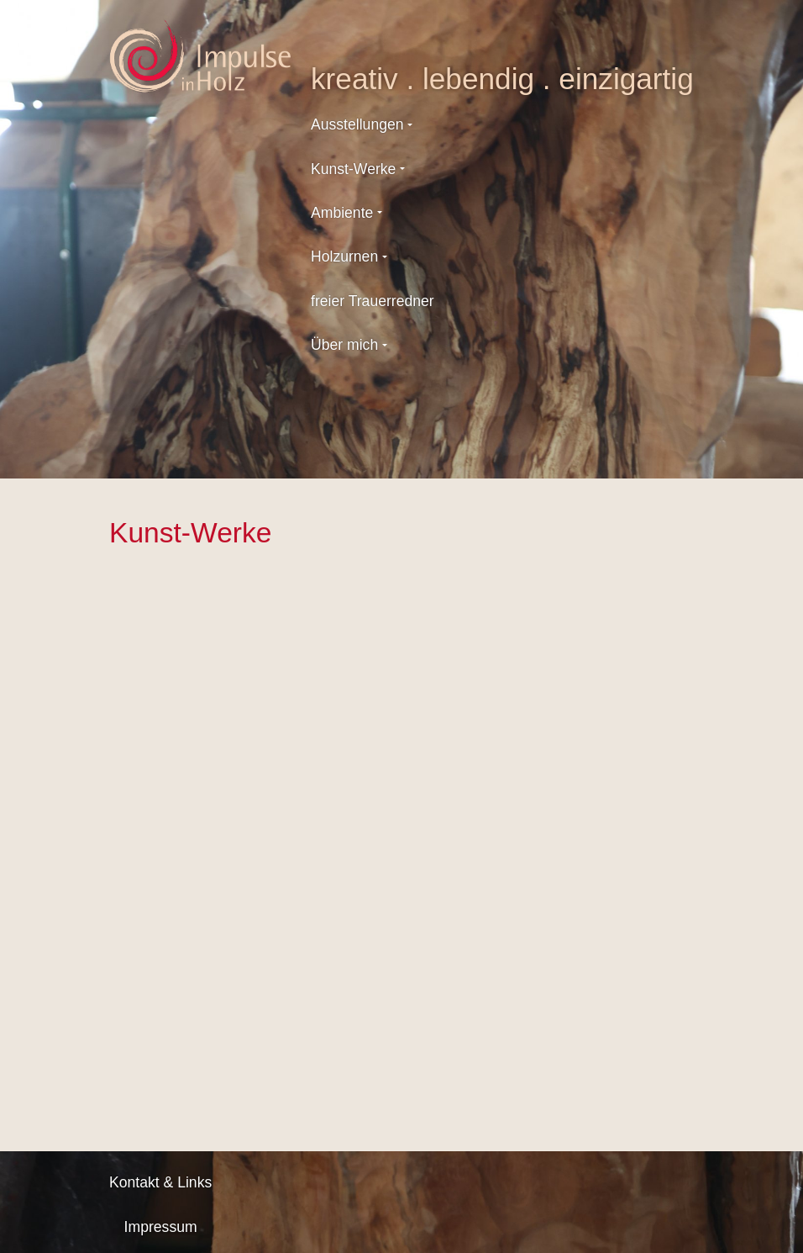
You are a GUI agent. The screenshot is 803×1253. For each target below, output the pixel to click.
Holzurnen (344, 256)
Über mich (344, 344)
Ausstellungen (357, 124)
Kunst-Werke (353, 169)
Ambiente (342, 212)
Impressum (160, 1227)
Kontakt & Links (160, 1182)
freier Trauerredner (372, 301)
